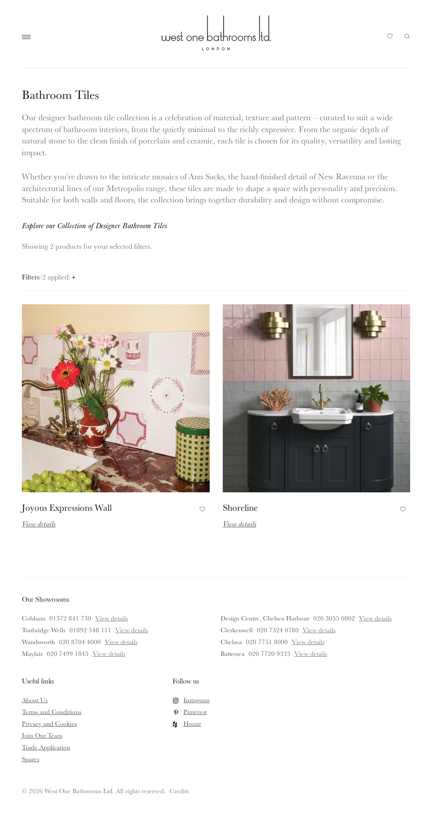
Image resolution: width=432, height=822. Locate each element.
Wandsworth (38, 641)
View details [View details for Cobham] (111, 618)
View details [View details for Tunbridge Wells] (131, 629)
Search (407, 36)
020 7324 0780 (278, 629)
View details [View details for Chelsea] (308, 641)
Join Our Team (42, 735)
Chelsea (231, 641)
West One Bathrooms (216, 32)
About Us (35, 699)
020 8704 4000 (80, 641)
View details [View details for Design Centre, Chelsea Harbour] (375, 618)
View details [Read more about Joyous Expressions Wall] (38, 523)
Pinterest (195, 711)
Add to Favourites (201, 507)
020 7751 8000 (267, 641)
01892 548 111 (90, 629)
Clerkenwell (237, 629)
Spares (30, 758)
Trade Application (46, 747)
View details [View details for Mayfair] (109, 653)
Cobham (33, 618)
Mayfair (32, 653)
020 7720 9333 (269, 653)
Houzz (192, 723)
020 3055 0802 (334, 618)
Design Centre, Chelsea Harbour (265, 618)
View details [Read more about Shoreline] (239, 523)
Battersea (233, 653)
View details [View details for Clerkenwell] (319, 629)
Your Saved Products (390, 38)
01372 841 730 (70, 618)
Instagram (196, 699)
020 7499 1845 (68, 653)
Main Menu (28, 37)
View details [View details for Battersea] (310, 653)
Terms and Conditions (51, 711)
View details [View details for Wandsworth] (121, 641)
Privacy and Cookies (49, 723)
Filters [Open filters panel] (48, 277)
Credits (179, 790)
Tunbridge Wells (44, 629)
